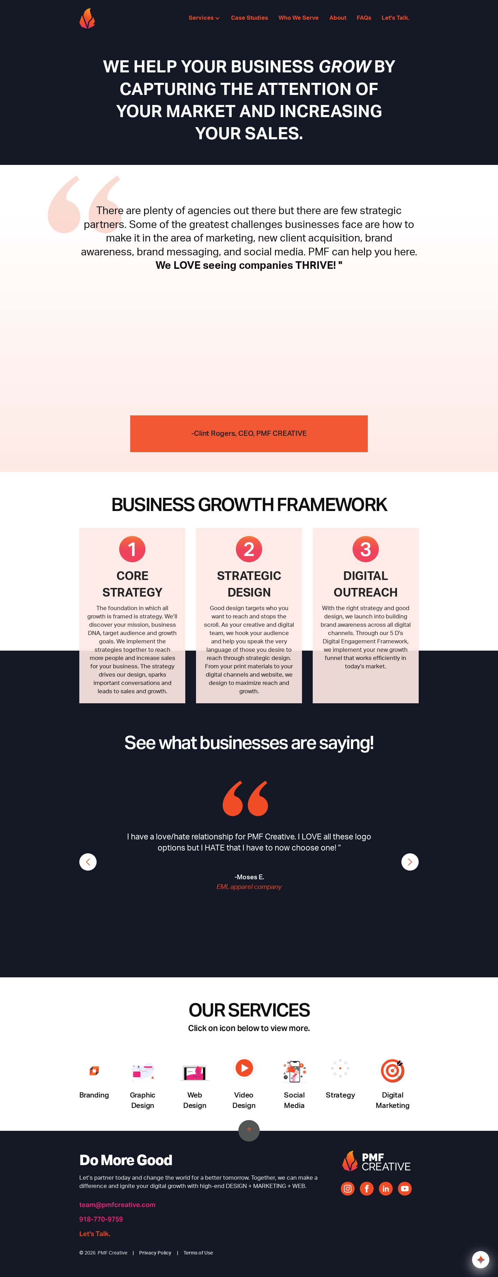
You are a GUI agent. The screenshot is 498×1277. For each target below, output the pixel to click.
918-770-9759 (101, 1219)
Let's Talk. (94, 1234)
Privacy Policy (155, 1253)
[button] (205, 18)
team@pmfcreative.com (117, 1205)
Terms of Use (198, 1253)
